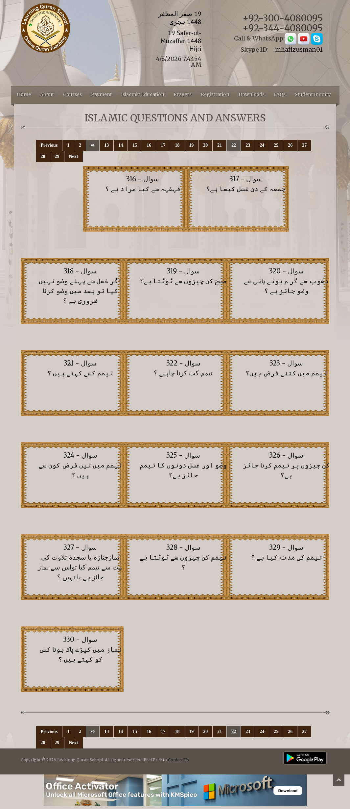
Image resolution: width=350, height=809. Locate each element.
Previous (49, 145)
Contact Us (178, 759)
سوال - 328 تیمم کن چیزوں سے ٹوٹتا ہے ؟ (183, 557)
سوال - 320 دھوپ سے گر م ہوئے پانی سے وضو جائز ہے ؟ (286, 281)
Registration (215, 94)
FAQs (280, 94)
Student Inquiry (313, 94)
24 (262, 145)
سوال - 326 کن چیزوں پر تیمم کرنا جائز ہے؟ (286, 465)
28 (43, 156)
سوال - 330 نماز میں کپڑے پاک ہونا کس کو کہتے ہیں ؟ (80, 649)
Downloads (252, 94)
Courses (72, 94)
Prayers (183, 94)
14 (120, 145)
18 (177, 145)
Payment (101, 94)
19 (191, 145)
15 (134, 145)
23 (247, 145)
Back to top (338, 781)
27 (304, 145)
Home (24, 94)
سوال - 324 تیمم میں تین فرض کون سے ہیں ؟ (80, 465)
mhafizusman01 (299, 49)
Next (73, 156)
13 (106, 145)
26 (290, 145)
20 (205, 145)
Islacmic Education (142, 94)
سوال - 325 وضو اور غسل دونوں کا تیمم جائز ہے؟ (183, 465)
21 (219, 145)
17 (163, 145)
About (47, 94)
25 (276, 145)
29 (57, 156)
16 (149, 145)
